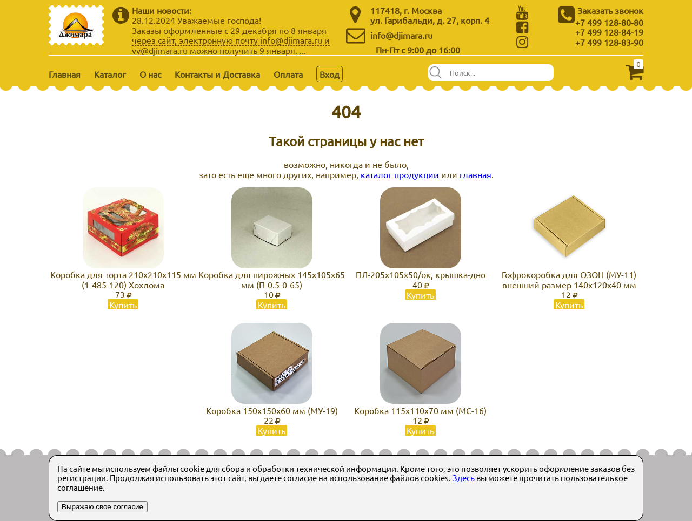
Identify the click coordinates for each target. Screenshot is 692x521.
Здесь (464, 477)
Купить (123, 304)
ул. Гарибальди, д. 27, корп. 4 (429, 20)
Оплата (288, 74)
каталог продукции (400, 174)
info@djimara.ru (401, 35)
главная (475, 174)
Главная (65, 74)
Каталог (110, 74)
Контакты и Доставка (217, 74)
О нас (150, 74)
